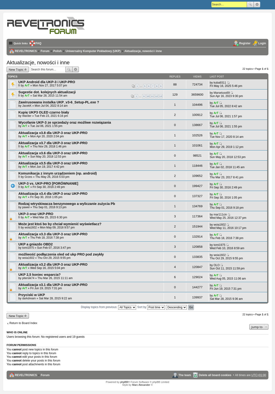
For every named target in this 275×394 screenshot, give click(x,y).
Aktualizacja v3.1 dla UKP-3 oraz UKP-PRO (53, 285)
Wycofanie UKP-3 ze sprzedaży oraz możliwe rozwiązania (64, 122)
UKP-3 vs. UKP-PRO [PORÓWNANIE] (48, 183)
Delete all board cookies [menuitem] (215, 375)
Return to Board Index (23, 323)
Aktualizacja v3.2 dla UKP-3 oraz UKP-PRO (53, 264)
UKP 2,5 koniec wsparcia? (39, 274)
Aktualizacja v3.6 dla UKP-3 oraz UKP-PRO (53, 153)
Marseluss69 (222, 92)
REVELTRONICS (26, 375)
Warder (26, 116)
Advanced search (257, 4)
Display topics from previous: (108, 307)
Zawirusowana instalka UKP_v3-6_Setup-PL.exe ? (58, 102)
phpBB (124, 382)
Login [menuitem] (262, 43)
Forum (45, 375)
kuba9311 (220, 82)
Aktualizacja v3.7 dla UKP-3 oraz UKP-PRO (53, 143)
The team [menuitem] (184, 375)
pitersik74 (28, 278)
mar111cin (220, 214)
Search (250, 4)
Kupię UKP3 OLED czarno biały (43, 112)
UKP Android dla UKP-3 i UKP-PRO (46, 82)
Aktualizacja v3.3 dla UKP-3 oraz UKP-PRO (53, 234)
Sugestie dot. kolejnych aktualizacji (47, 92)
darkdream (29, 298)
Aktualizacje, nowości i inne (38, 62)
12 (156, 96)
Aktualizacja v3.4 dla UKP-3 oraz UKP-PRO (53, 193)
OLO (217, 265)
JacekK (27, 105)
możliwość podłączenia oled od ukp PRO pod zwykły (61, 254)
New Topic (16, 69)
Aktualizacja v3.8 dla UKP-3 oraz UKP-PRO (53, 133)
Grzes (28, 177)
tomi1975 (28, 247)
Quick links (21, 43)
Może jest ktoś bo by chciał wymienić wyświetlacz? (59, 224)
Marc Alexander (141, 384)
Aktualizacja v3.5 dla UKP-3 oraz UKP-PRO (53, 163)
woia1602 (31, 227)
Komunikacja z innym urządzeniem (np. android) (57, 173)
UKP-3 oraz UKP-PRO (35, 214)
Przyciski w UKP (31, 295)
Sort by (151, 307)
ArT (27, 85)
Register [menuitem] (245, 43)
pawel (26, 207)
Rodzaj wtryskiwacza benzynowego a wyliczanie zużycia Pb (66, 204)
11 (152, 96)
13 (160, 96)
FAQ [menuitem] (40, 43)
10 (148, 96)
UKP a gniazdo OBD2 (35, 244)
